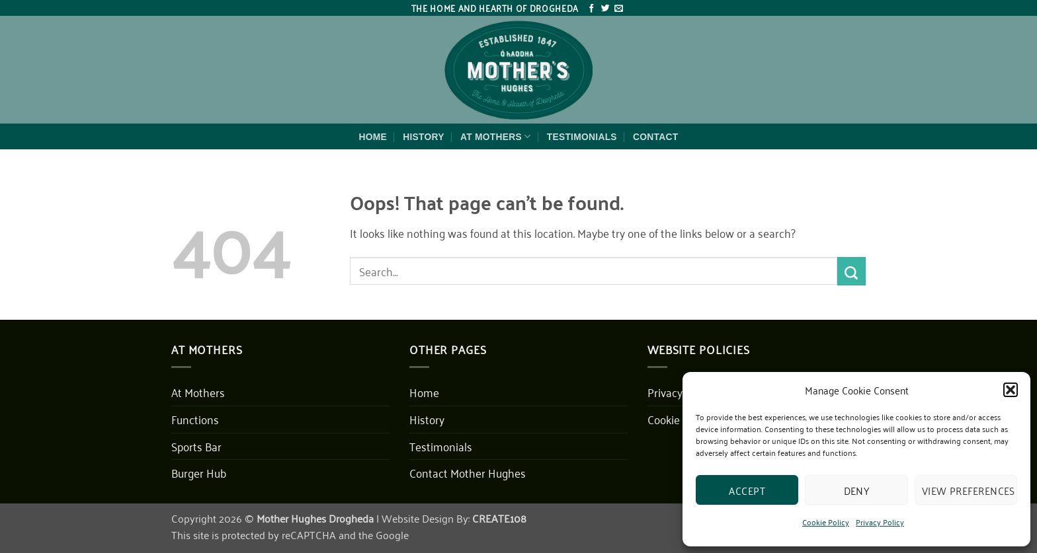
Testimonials (582, 136)
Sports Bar (196, 446)
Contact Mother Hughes (467, 472)
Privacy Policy (880, 522)
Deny (857, 490)
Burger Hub (198, 472)
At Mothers (495, 136)
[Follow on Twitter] (605, 9)
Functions (195, 418)
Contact (655, 136)
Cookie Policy (825, 522)
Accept (747, 490)
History (423, 136)
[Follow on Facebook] (591, 9)
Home (373, 136)
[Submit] (851, 271)
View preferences (968, 490)
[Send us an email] (618, 9)
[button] (1010, 389)
